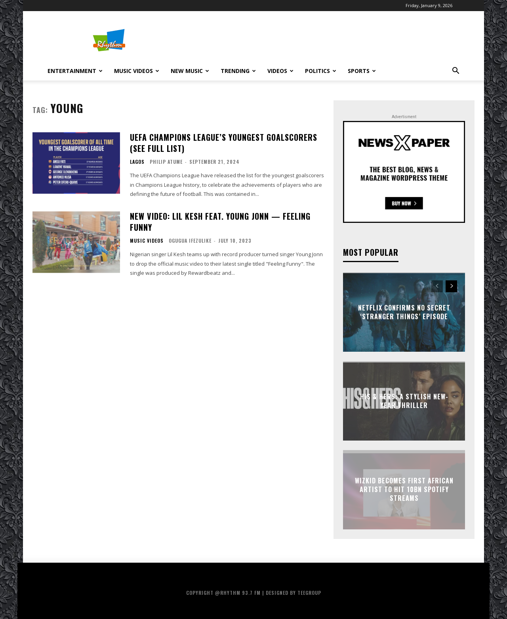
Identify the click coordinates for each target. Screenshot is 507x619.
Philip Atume (166, 161)
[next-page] (451, 286)
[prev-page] (437, 286)
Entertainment (75, 71)
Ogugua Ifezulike (190, 240)
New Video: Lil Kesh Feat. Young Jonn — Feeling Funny (220, 221)
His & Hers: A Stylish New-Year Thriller (404, 400)
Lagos (137, 161)
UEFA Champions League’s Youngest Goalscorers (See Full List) (223, 142)
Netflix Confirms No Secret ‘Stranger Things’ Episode (404, 312)
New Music (190, 71)
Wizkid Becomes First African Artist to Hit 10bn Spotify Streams (404, 489)
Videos (280, 71)
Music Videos (136, 71)
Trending (238, 71)
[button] (455, 71)
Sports (362, 71)
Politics (320, 71)
